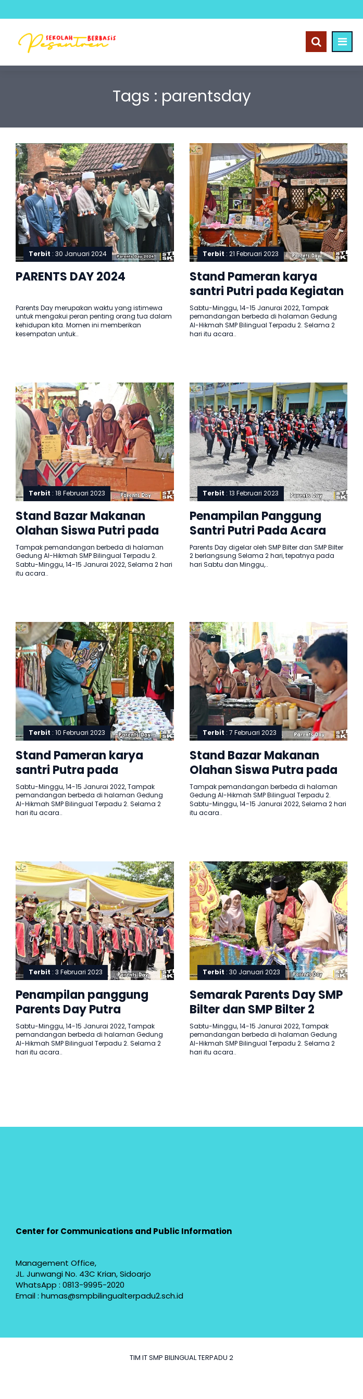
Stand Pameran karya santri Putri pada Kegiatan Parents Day (267, 291)
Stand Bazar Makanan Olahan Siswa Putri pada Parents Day (87, 531)
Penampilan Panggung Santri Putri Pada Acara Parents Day (258, 531)
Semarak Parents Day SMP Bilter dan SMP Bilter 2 (266, 1002)
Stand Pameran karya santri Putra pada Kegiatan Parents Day (79, 770)
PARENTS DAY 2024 (71, 277)
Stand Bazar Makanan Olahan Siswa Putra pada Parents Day (263, 770)
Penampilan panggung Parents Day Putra (82, 1002)
